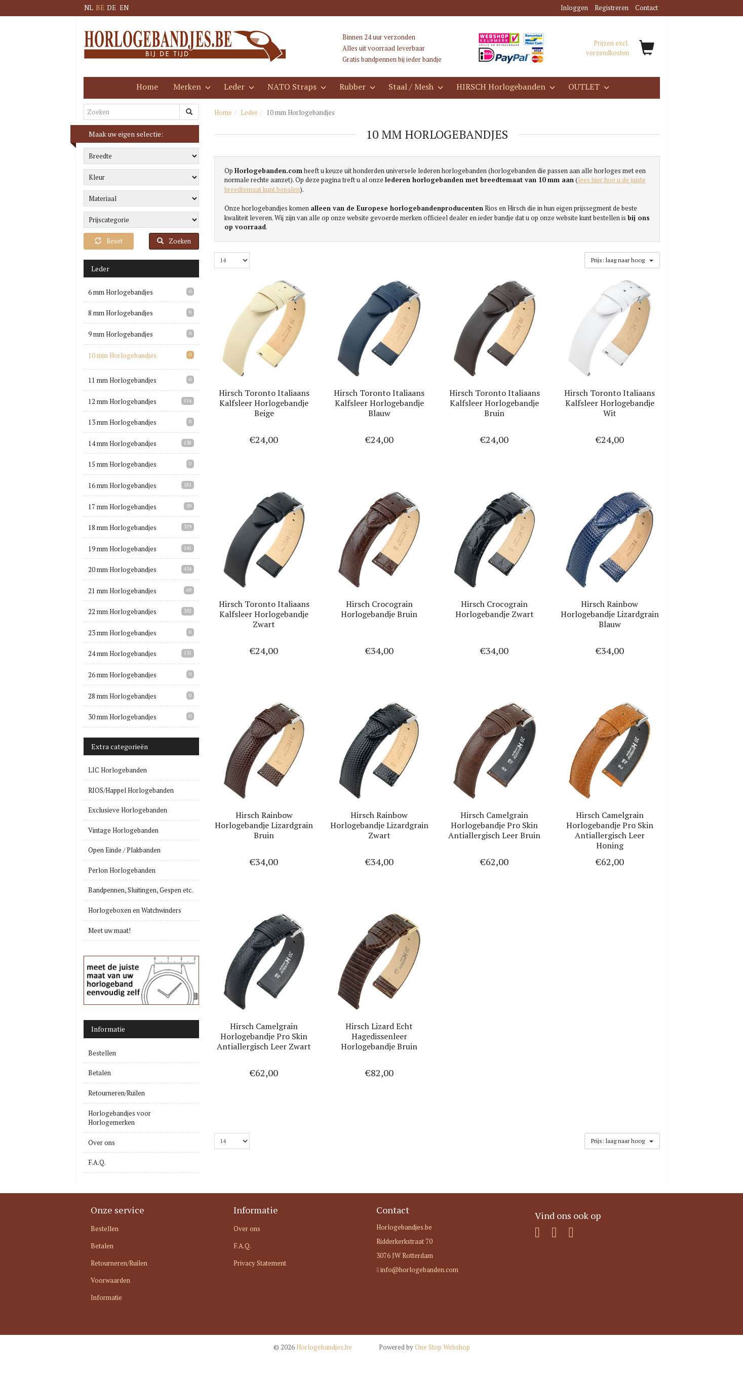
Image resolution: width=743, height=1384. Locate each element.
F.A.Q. (97, 1162)
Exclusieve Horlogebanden (127, 810)
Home (147, 86)
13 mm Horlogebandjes (122, 422)
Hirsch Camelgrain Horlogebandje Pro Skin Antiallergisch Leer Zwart (264, 1036)
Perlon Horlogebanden (121, 870)
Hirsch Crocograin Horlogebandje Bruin (379, 609)
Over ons (101, 1142)
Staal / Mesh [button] (414, 86)
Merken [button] (191, 86)
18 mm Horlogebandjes (122, 527)
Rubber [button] (356, 86)
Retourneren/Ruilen (116, 1092)
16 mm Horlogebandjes (122, 485)
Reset (109, 241)
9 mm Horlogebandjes (120, 334)
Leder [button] (238, 86)
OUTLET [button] (587, 86)
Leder (249, 112)
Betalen (99, 1072)
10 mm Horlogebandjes (122, 355)
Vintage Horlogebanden (123, 830)
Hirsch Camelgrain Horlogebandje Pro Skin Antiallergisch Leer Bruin (494, 825)
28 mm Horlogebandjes (122, 696)
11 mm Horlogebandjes (122, 380)
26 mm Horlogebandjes (122, 674)
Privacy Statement (259, 1263)
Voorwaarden (110, 1280)
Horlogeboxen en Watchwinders (134, 910)
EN (124, 7)
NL (88, 7)
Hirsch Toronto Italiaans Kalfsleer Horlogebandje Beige (264, 403)
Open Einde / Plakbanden (124, 849)
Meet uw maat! (109, 930)
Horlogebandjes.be (312, 1347)
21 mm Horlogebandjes (122, 590)
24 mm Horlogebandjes (122, 653)
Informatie (106, 1297)
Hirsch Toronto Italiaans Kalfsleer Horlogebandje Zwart (264, 614)
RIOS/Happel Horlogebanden (131, 790)
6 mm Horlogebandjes (120, 292)
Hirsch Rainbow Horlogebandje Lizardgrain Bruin (264, 825)
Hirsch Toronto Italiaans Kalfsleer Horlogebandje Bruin (494, 403)
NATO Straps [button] (295, 86)
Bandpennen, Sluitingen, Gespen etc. (140, 889)
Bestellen (102, 1052)
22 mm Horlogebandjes (122, 611)
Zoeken (174, 241)
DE (111, 7)
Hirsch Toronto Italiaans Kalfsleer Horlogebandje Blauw (379, 403)
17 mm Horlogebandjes (122, 506)
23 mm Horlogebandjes (122, 632)
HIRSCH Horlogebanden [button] (504, 86)
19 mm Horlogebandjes (122, 548)
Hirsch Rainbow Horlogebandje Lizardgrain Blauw (610, 614)
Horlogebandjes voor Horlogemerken (119, 1118)
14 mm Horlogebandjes (122, 443)
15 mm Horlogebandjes (122, 464)
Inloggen (574, 7)
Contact (646, 7)
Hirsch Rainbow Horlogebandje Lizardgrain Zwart (379, 825)
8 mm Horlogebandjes (120, 312)
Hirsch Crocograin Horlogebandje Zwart (494, 609)
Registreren (612, 7)
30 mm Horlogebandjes (122, 716)
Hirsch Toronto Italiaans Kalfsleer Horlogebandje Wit (609, 403)
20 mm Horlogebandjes (122, 569)
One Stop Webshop (424, 1347)
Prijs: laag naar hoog (622, 259)
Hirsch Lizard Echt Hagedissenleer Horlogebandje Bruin (379, 1036)
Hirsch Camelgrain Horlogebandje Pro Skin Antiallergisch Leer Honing (609, 830)
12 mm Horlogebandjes (122, 401)
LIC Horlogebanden (117, 770)
